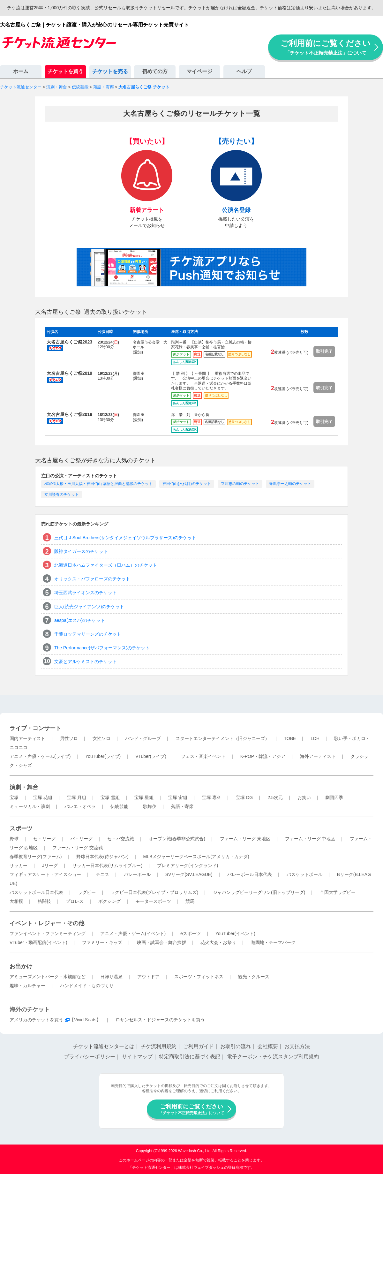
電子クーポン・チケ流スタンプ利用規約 (273, 1056)
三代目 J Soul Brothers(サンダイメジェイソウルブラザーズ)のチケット (125, 537)
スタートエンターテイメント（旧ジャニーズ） (222, 738)
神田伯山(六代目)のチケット (186, 483)
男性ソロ (69, 738)
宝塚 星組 (144, 797)
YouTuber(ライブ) (103, 756)
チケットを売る (110, 71)
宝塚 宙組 (177, 797)
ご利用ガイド (198, 1046)
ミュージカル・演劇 (30, 806)
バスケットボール (304, 874)
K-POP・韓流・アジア (263, 756)
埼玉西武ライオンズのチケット (85, 592)
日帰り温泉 (111, 976)
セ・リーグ (44, 838)
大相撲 (16, 901)
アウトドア (148, 976)
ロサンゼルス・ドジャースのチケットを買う (160, 1019)
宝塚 (14, 797)
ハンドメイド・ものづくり (87, 985)
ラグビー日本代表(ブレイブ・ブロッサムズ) (154, 892)
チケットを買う (65, 71)
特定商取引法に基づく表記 (189, 1056)
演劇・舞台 (24, 787)
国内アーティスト (27, 738)
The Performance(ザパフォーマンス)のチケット (102, 647)
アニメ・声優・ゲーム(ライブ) (40, 756)
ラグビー (87, 892)
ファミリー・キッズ (102, 942)
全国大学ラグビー (338, 892)
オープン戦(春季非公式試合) (177, 838)
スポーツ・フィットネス (198, 976)
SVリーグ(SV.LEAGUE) (189, 874)
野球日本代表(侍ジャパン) (102, 856)
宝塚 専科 (211, 797)
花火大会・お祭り (218, 942)
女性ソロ (101, 738)
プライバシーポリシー (89, 1056)
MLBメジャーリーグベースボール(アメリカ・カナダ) (196, 856)
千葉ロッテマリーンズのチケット (87, 634)
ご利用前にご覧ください (326, 47)
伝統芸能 (119, 806)
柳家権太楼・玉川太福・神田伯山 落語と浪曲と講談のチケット (98, 483)
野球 (14, 838)
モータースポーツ (153, 901)
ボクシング (109, 901)
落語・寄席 (182, 806)
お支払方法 (297, 1046)
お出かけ (21, 966)
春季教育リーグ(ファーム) (36, 856)
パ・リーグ (81, 838)
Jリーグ (50, 865)
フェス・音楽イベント (203, 756)
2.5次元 (274, 797)
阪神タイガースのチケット (81, 551)
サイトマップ (137, 1056)
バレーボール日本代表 (249, 874)
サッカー (18, 865)
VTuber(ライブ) (150, 756)
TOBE (290, 738)
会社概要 (268, 1046)
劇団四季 (334, 797)
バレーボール (137, 874)
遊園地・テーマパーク (273, 942)
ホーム (20, 71)
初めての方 (155, 71)
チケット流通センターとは (103, 1046)
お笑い (304, 797)
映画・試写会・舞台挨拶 (161, 942)
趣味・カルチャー (27, 985)
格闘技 (44, 901)
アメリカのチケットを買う (36, 1019)
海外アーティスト (318, 756)
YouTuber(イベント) (235, 933)
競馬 (189, 901)
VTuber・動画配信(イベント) (38, 942)
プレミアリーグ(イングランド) (187, 865)
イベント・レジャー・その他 (47, 923)
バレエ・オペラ (80, 806)
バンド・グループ (143, 738)
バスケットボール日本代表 (36, 892)
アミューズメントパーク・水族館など (48, 976)
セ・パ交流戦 (120, 838)
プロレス (75, 901)
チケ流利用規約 (158, 1046)
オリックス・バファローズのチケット (92, 578)
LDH (315, 738)
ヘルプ (244, 71)
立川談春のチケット (61, 494)
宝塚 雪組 (110, 797)
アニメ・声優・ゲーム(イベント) (133, 933)
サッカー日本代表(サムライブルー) (107, 865)
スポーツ (21, 828)
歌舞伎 (149, 806)
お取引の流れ (235, 1046)
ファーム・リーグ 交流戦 (77, 847)
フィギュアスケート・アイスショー (45, 874)
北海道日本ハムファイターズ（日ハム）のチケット (105, 565)
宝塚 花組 (42, 797)
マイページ (199, 71)
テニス (102, 874)
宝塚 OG (244, 797)
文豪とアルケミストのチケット (85, 661)
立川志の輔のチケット (240, 483)
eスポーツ (190, 933)
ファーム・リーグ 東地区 (245, 838)
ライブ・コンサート (35, 728)
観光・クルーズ (253, 976)
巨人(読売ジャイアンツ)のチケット (89, 606)
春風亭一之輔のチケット (290, 483)
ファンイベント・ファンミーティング (48, 933)
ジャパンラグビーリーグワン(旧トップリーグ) (259, 892)
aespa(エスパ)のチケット (79, 620)
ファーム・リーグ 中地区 (310, 838)
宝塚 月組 (76, 797)
